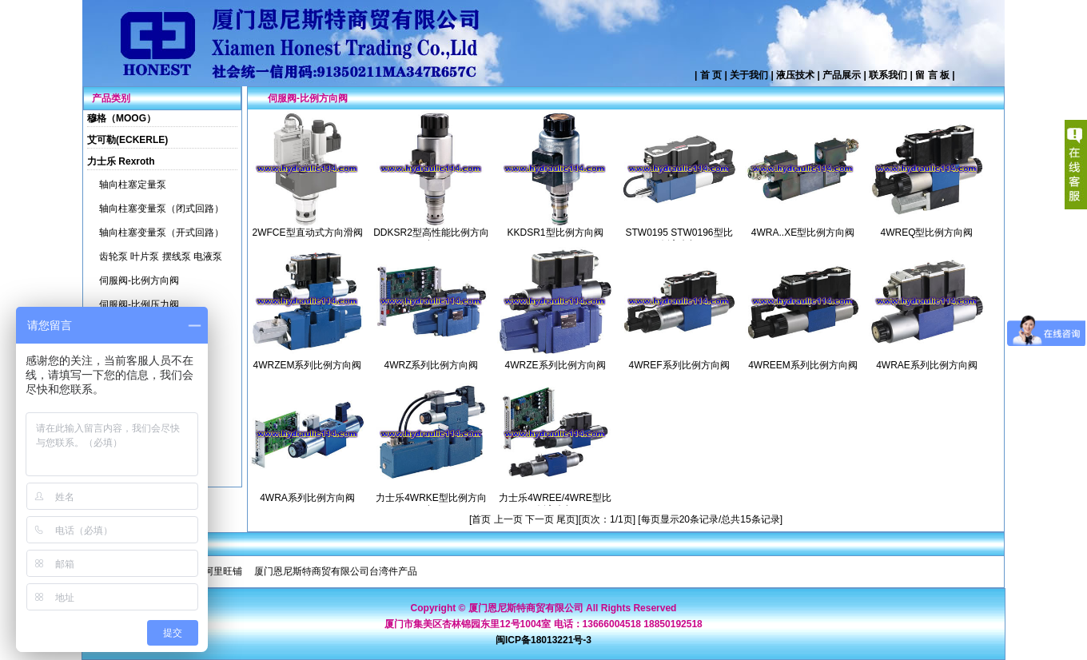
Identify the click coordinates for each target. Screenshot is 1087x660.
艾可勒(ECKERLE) (127, 139)
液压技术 (795, 75)
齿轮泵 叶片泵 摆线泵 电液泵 (160, 256)
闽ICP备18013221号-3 (543, 640)
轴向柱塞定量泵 (132, 184)
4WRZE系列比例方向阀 (555, 365)
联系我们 (888, 75)
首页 (482, 519)
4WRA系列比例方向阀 (307, 497)
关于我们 (749, 75)
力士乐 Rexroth (121, 161)
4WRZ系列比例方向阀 (431, 365)
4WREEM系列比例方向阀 (803, 365)
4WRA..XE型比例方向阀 (802, 232)
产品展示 (841, 75)
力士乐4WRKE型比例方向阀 (431, 503)
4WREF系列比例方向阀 (679, 365)
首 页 (711, 75)
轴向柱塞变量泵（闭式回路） (161, 208)
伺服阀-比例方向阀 (139, 280)
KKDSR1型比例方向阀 (555, 232)
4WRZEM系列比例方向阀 (307, 365)
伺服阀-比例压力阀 (139, 304)
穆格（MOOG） (121, 118)
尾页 (565, 519)
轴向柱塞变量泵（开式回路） (161, 232)
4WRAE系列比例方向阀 (927, 365)
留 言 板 (932, 75)
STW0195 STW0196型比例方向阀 (678, 238)
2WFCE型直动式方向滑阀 (308, 232)
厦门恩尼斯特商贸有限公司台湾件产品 (335, 571)
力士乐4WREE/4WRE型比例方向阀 (555, 503)
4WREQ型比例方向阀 (926, 232)
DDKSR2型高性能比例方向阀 (431, 238)
